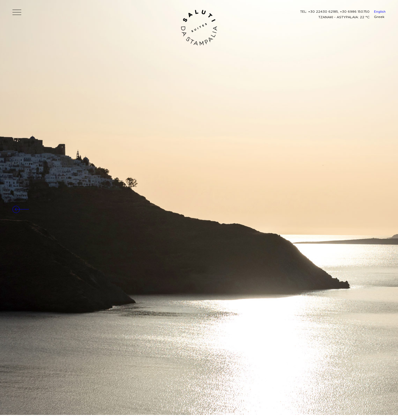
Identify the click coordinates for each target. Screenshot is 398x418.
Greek (379, 17)
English (380, 11)
